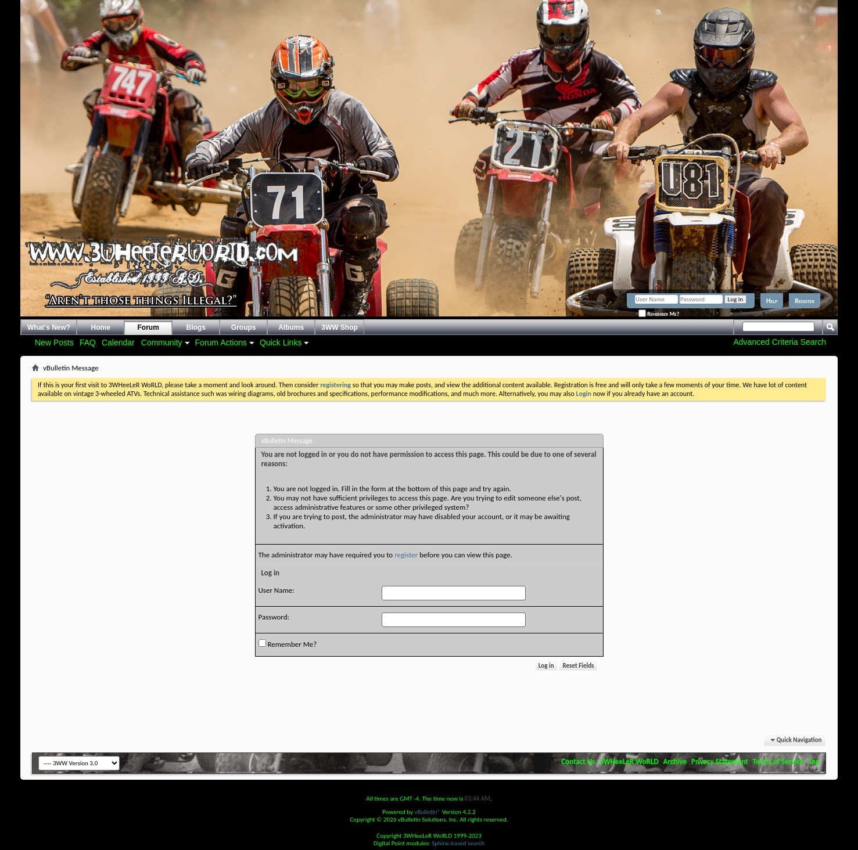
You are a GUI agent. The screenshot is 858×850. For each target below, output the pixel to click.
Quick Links (280, 342)
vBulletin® (427, 812)
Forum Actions (221, 342)
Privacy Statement (719, 761)
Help (771, 301)
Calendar (118, 342)
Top (814, 761)
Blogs (196, 327)
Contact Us (578, 761)
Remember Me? (658, 314)
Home (100, 327)
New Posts (54, 342)
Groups (243, 327)
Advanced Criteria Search (779, 342)
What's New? (48, 327)
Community (161, 342)
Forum (148, 327)
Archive (675, 761)
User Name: (277, 590)
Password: (274, 617)
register (406, 554)
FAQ (88, 342)
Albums (291, 327)
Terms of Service (778, 761)
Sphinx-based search (458, 843)
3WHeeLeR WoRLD (628, 761)
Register (804, 301)
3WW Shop (339, 327)
